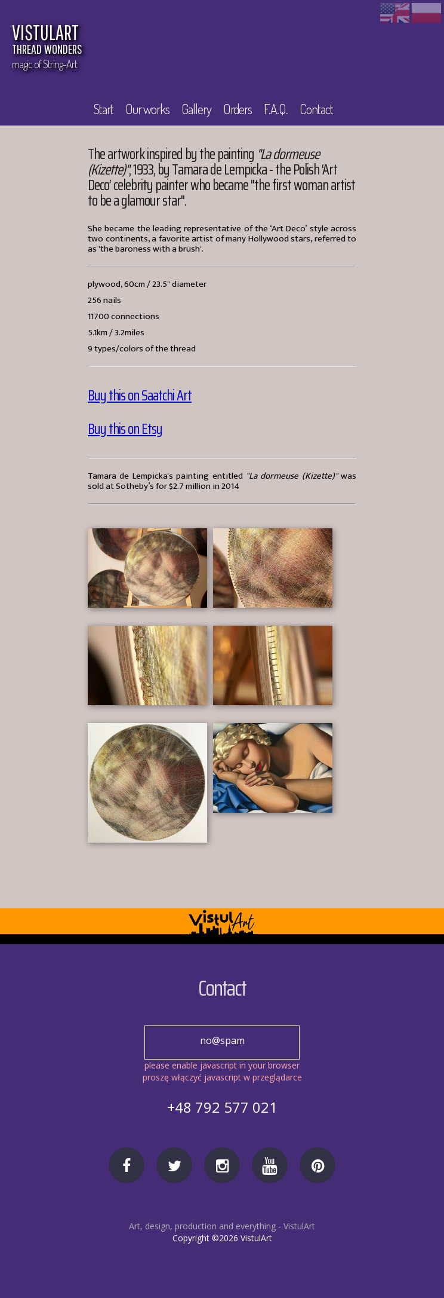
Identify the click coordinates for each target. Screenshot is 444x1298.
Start (104, 109)
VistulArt (299, 1226)
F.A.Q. (277, 109)
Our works (149, 109)
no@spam (222, 1040)
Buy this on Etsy (125, 429)
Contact (318, 109)
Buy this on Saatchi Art (140, 395)
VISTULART (146, 40)
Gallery (198, 109)
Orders (239, 109)
